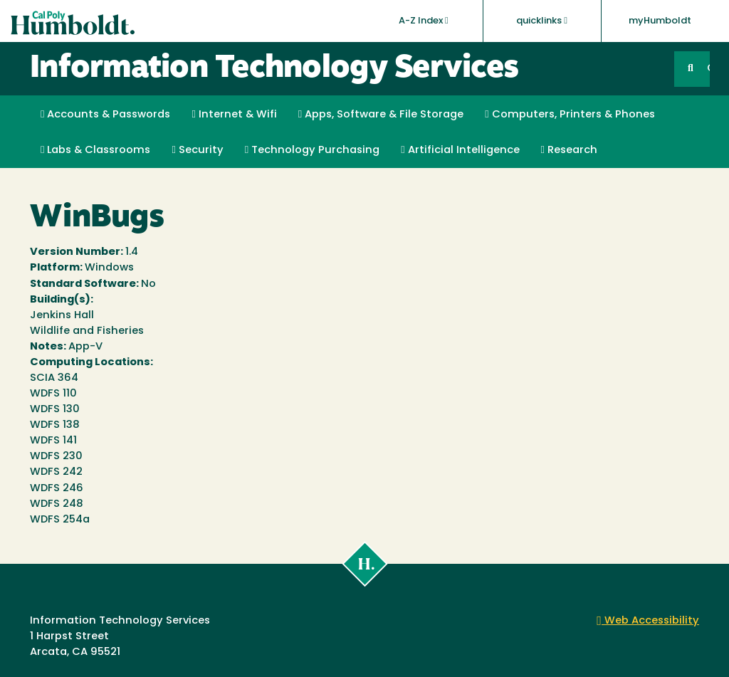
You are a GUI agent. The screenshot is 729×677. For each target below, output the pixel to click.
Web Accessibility (648, 621)
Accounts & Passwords (105, 114)
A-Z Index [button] (424, 21)
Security (197, 150)
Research (569, 150)
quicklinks (541, 21)
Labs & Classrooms (95, 150)
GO (708, 68)
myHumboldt (660, 21)
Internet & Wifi (234, 114)
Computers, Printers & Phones (569, 114)
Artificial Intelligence (460, 150)
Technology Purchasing (312, 150)
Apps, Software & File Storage (380, 114)
